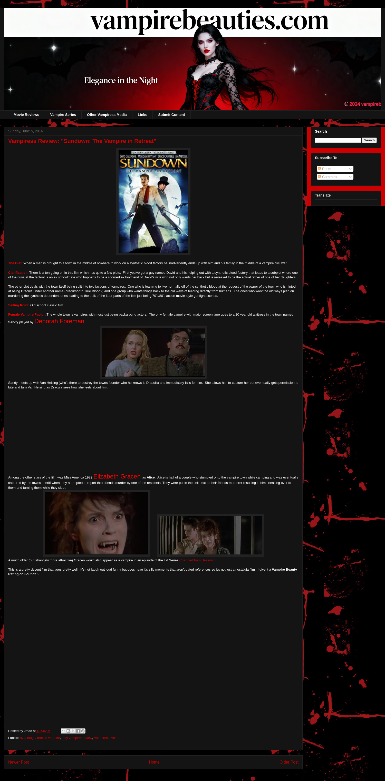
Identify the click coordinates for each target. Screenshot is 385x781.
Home (154, 762)
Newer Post (18, 762)
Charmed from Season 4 (197, 560)
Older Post (289, 762)
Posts (324, 169)
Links (142, 115)
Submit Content (171, 115)
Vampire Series (63, 115)
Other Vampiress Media (107, 115)
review (87, 738)
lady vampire (71, 738)
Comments (329, 177)
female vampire (48, 738)
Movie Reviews (26, 115)
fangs (31, 738)
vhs (114, 738)
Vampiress (101, 738)
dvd (22, 738)
